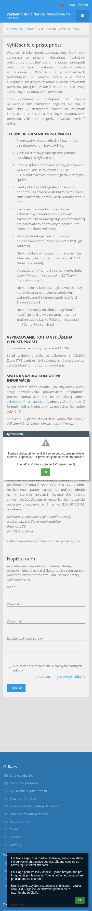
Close (85, 434)
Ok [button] (80, 900)
